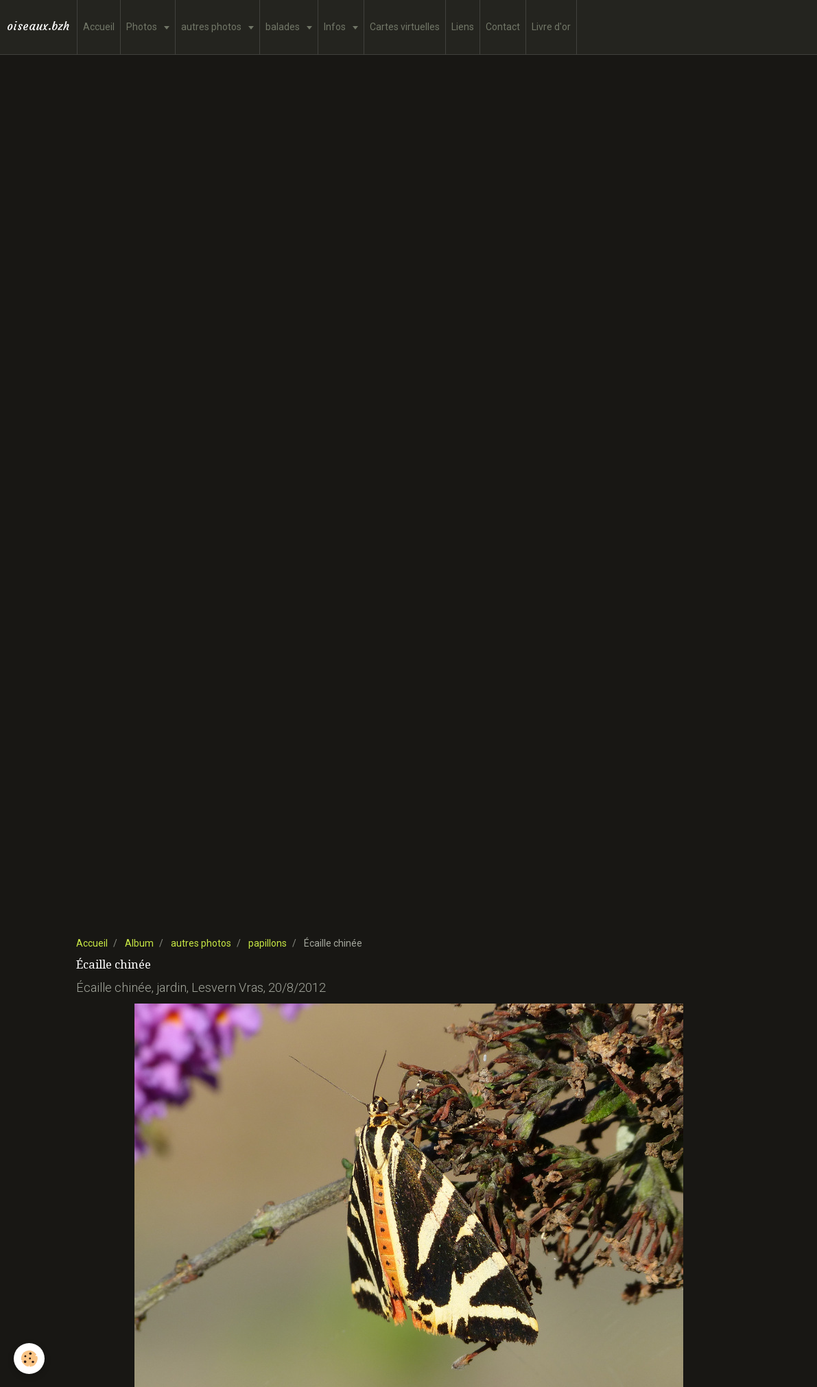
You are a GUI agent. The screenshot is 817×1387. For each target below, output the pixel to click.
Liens (462, 26)
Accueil (99, 26)
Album (139, 943)
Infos (336, 26)
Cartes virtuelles (405, 26)
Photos (142, 26)
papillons (267, 943)
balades (283, 26)
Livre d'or (551, 26)
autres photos (212, 26)
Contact (503, 26)
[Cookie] (29, 1358)
